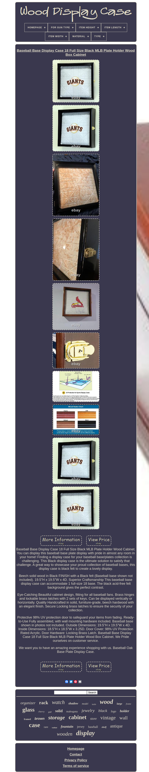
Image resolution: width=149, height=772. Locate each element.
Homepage (75, 749)
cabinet (77, 717)
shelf (104, 727)
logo (113, 711)
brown (40, 718)
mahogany (72, 711)
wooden (64, 734)
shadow (73, 703)
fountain (67, 726)
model (85, 703)
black (102, 710)
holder (124, 711)
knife (94, 704)
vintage (107, 717)
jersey (81, 726)
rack (43, 702)
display (85, 733)
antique (116, 726)
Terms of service (76, 766)
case (34, 725)
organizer (28, 703)
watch (58, 702)
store (93, 718)
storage (56, 717)
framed (27, 719)
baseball (93, 726)
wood (106, 701)
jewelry (88, 710)
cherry (41, 711)
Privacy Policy (75, 760)
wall (123, 717)
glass (28, 709)
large (119, 703)
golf (50, 712)
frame (128, 704)
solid (59, 711)
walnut (54, 728)
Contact (76, 754)
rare (46, 726)
